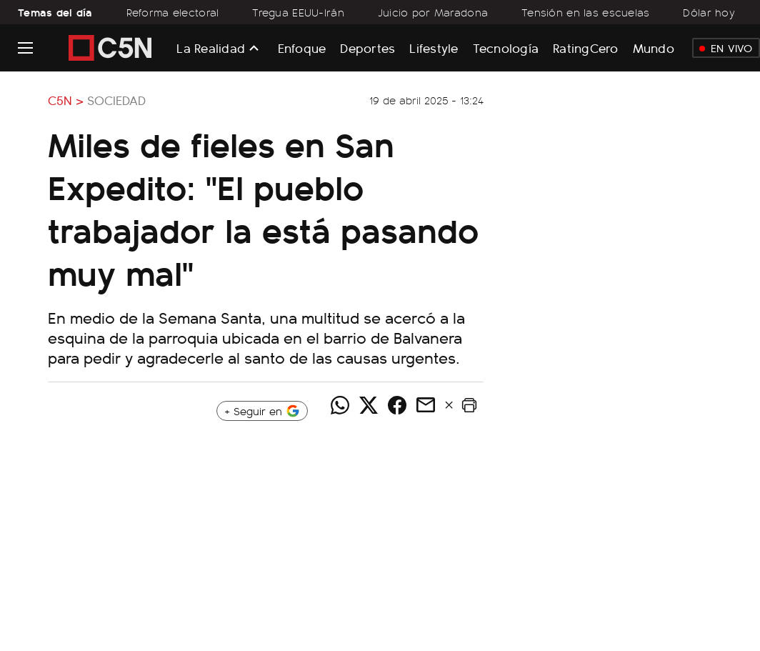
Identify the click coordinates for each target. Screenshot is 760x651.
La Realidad (210, 48)
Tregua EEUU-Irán (298, 12)
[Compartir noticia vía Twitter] (368, 405)
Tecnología (506, 47)
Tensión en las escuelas (585, 12)
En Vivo (726, 48)
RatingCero (586, 47)
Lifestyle (433, 47)
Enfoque (302, 47)
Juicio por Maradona (433, 12)
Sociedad (116, 100)
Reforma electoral (172, 12)
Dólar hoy (709, 12)
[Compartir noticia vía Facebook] (397, 405)
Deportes (367, 47)
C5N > (66, 100)
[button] (469, 405)
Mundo (653, 47)
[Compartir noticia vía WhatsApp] (340, 405)
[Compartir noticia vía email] (425, 405)
